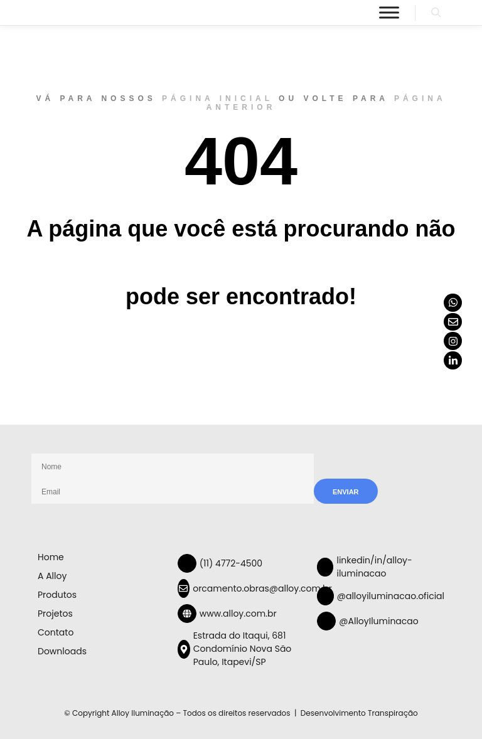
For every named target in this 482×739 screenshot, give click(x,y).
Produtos (57, 594)
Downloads (62, 651)
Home (51, 557)
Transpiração (393, 713)
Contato (55, 632)
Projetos (55, 613)
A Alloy (52, 576)
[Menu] (389, 12)
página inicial (217, 98)
